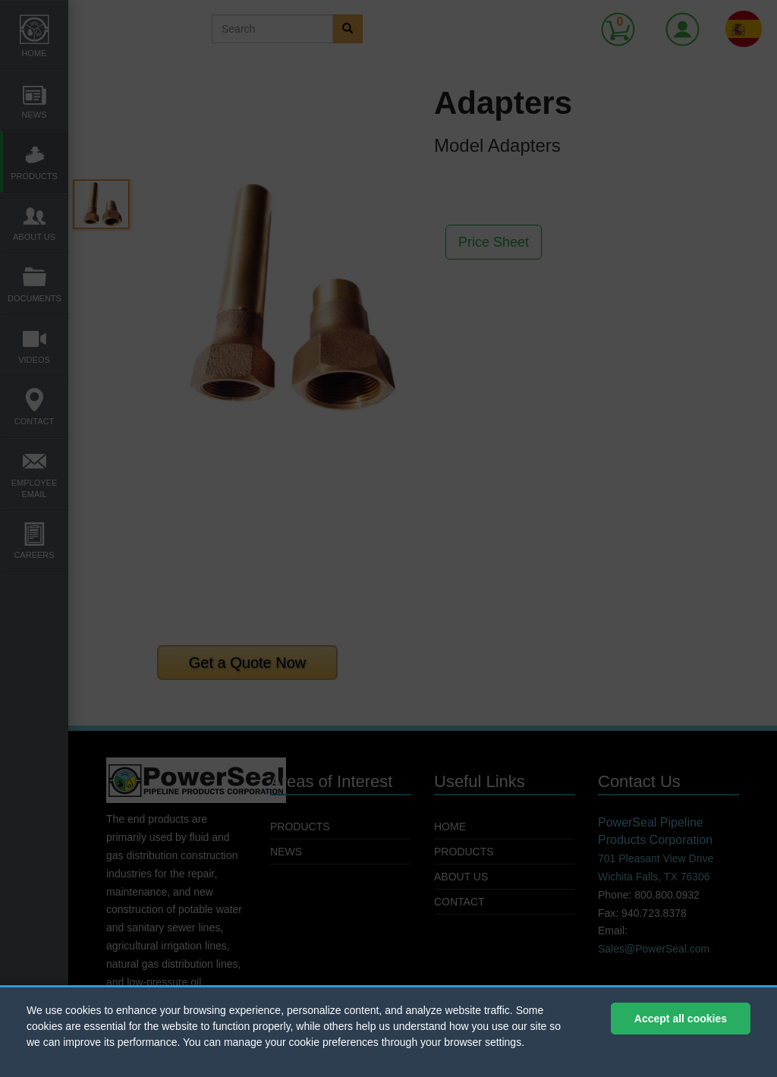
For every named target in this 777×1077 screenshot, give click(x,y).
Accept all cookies (680, 1018)
